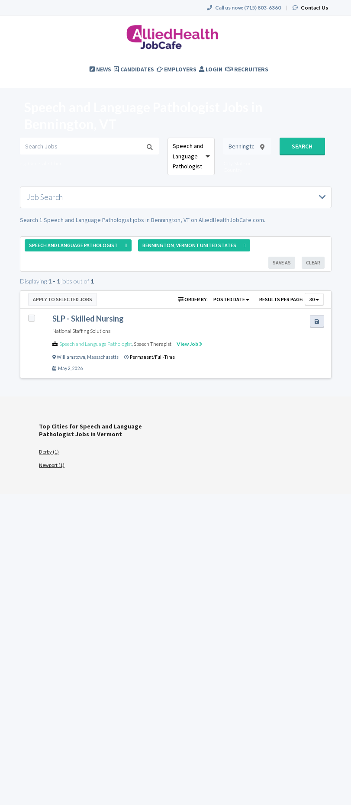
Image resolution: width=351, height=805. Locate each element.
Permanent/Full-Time (152, 357)
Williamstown (71, 357)
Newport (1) (51, 465)
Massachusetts (103, 357)
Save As (282, 262)
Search (302, 146)
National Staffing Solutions (81, 331)
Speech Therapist (152, 344)
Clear (313, 262)
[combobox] (191, 156)
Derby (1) (49, 451)
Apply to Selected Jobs (62, 299)
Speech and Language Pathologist (95, 344)
